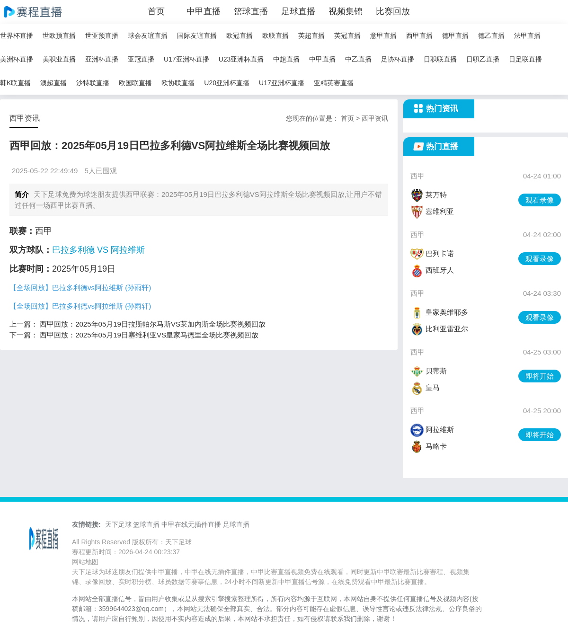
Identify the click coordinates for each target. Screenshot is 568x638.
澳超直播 (53, 83)
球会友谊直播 (148, 35)
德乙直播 (491, 35)
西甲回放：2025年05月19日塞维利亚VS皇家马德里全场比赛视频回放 (149, 335)
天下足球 (118, 524)
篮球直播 (251, 11)
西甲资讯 (375, 118)
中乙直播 (358, 59)
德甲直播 (455, 35)
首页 (156, 11)
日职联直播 (440, 59)
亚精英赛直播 (334, 83)
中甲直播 (203, 11)
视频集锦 (345, 11)
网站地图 (85, 562)
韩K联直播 (15, 83)
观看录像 (539, 200)
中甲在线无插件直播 (191, 524)
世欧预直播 (59, 35)
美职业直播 (59, 59)
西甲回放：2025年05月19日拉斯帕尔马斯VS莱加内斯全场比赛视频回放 (153, 324)
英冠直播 (347, 35)
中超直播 (286, 59)
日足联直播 (525, 59)
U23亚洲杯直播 (241, 59)
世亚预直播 (101, 35)
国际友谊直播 (197, 35)
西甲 (417, 176)
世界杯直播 (16, 35)
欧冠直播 (239, 35)
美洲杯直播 (16, 59)
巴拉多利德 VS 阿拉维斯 (98, 250)
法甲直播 (527, 35)
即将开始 (539, 376)
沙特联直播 (92, 83)
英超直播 (311, 35)
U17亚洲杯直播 (186, 59)
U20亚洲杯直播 (226, 83)
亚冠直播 (141, 59)
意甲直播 (383, 35)
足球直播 (298, 11)
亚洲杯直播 (101, 59)
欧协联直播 (178, 83)
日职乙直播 (482, 59)
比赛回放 (393, 11)
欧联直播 (275, 35)
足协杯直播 (397, 59)
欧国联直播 (135, 83)
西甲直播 (419, 35)
